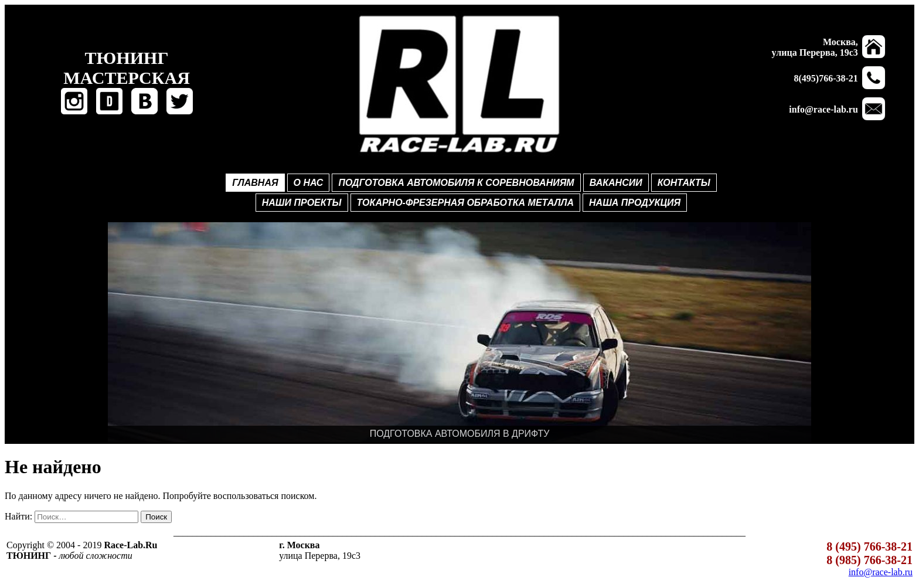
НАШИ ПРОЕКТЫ (302, 203)
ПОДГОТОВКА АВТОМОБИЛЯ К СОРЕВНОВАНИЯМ (456, 183)
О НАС (309, 183)
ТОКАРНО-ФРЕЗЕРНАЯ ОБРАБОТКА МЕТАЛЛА (465, 203)
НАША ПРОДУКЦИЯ (634, 203)
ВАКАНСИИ (616, 183)
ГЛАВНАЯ (255, 183)
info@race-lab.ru (881, 572)
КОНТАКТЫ (684, 183)
